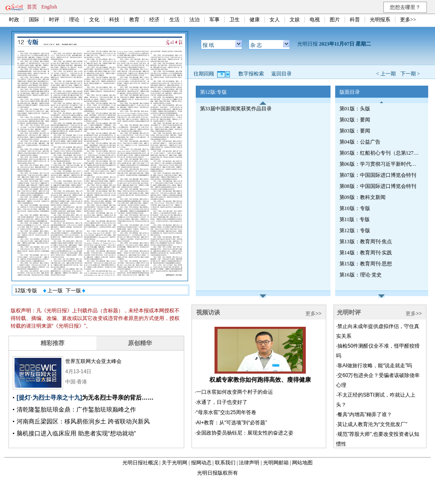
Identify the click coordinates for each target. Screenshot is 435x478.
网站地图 (302, 463)
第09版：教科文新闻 (362, 197)
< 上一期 (386, 74)
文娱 (295, 20)
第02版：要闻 (354, 120)
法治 (194, 20)
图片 (335, 20)
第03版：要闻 (354, 131)
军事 (214, 20)
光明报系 (380, 20)
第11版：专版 (354, 219)
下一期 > (410, 74)
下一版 (75, 291)
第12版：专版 (354, 230)
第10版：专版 (354, 208)
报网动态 (201, 463)
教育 (134, 20)
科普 (355, 20)
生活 (174, 20)
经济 (154, 20)
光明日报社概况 (140, 463)
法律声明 (249, 463)
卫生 (234, 20)
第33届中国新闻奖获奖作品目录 (236, 109)
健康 (254, 20)
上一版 (53, 291)
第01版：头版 (354, 109)
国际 (34, 20)
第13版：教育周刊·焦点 (365, 242)
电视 (315, 20)
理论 (74, 20)
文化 (94, 20)
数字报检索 (251, 74)
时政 (14, 20)
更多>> (408, 20)
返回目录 (281, 74)
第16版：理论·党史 (360, 275)
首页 (32, 7)
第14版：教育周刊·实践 (365, 253)
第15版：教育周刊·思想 (365, 264)
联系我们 (225, 463)
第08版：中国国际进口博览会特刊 (377, 186)
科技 (114, 20)
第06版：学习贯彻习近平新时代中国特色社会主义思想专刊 (379, 164)
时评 (54, 20)
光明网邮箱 (276, 463)
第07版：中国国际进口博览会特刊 (377, 175)
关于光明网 (174, 463)
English (49, 7)
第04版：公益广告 (359, 142)
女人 (275, 20)
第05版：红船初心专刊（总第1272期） (379, 153)
